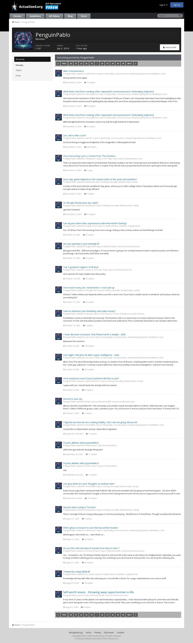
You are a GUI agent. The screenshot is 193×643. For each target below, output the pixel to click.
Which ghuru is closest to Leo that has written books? (90, 527)
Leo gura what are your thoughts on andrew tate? (89, 483)
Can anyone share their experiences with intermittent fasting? (95, 223)
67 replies (87, 390)
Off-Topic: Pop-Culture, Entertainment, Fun (123, 158)
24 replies (88, 302)
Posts (18, 75)
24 (92, 63)
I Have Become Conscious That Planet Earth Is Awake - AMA (94, 334)
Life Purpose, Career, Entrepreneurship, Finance (122, 313)
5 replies (89, 193)
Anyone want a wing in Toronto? (79, 507)
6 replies (86, 607)
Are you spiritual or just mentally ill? (81, 243)
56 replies (89, 106)
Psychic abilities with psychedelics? (81, 442)
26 (102, 63)
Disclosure (109, 632)
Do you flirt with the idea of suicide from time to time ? (91, 548)
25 (97, 63)
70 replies (89, 82)
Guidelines (35, 16)
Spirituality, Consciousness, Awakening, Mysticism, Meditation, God (135, 73)
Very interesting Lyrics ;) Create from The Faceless (89, 155)
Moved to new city (72, 398)
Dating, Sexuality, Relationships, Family (120, 182)
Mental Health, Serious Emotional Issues (122, 246)
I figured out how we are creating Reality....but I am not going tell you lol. (100, 422)
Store (84, 16)
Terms (88, 632)
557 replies (88, 369)
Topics (19, 70)
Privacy (97, 632)
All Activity (20, 59)
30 (123, 63)
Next (129, 64)
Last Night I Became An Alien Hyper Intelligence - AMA (91, 354)
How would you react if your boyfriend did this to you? (91, 378)
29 (118, 63)
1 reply (88, 170)
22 (81, 63)
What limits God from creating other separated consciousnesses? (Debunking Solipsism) (108, 91)
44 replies (87, 562)
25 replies (88, 258)
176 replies (88, 346)
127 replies (91, 498)
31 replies (89, 214)
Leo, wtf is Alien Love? (74, 135)
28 (112, 63)
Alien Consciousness (73, 70)
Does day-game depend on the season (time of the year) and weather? (100, 179)
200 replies (90, 147)
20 (71, 63)
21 (76, 63)
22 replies (88, 234)
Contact (120, 632)
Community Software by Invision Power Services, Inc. (97, 638)
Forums (17, 16)
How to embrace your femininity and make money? (89, 311)
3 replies (88, 325)
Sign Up (176, 4)
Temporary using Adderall (76, 571)
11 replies (91, 433)
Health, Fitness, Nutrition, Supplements (122, 226)
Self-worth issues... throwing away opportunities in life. (98, 592)
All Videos (54, 16)
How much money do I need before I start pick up (89, 287)
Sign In (163, 5)
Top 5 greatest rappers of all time (81, 267)
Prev (64, 64)
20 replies (87, 539)
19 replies (87, 583)
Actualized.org (76, 632)
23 (86, 63)
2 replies (87, 518)
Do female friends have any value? (80, 202)
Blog (70, 16)
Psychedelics (111, 445)
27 (107, 63)
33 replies (88, 278)
